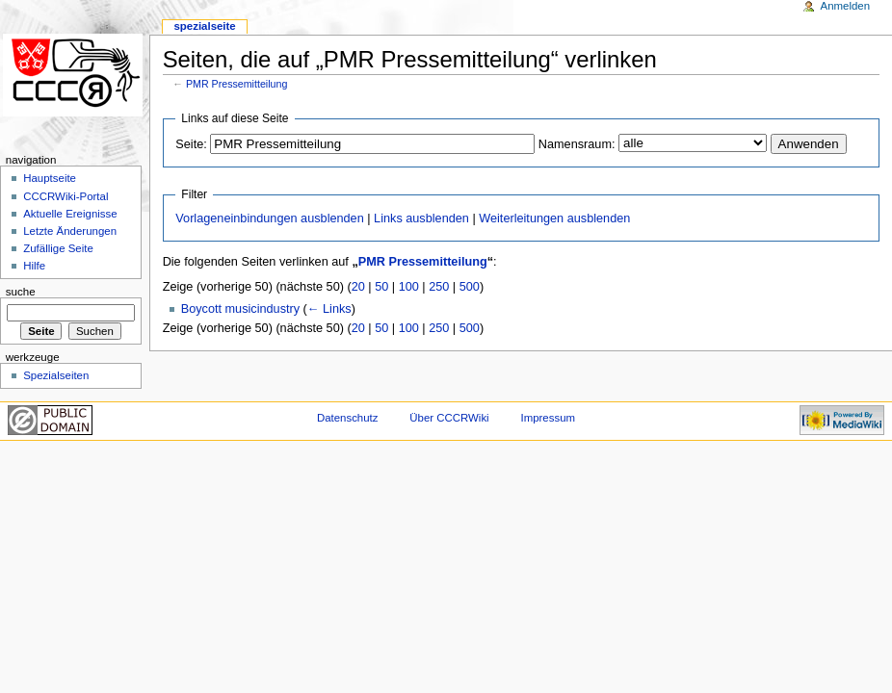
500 (469, 287)
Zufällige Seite (58, 248)
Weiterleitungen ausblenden (554, 218)
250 (439, 287)
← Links (329, 309)
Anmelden (846, 6)
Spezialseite (204, 26)
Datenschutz (348, 418)
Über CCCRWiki (448, 418)
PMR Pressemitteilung (236, 84)
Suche (21, 291)
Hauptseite (49, 178)
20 (358, 287)
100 (409, 287)
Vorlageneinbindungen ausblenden (269, 218)
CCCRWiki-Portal (65, 196)
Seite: (190, 144)
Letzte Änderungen (70, 231)
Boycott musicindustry (240, 309)
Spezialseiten (56, 375)
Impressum (548, 418)
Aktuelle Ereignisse (70, 213)
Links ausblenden (421, 218)
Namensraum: (577, 144)
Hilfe (34, 265)
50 (381, 287)
